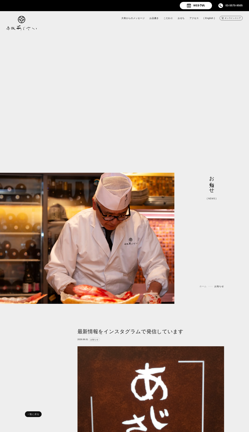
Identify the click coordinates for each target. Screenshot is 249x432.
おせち (181, 18)
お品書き (154, 18)
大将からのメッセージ (133, 18)
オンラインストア (233, 18)
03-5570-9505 (234, 5)
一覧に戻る (33, 414)
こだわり (168, 18)
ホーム (202, 286)
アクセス (194, 18)
